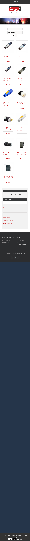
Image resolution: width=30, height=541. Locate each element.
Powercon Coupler (6, 153)
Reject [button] (14, 539)
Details (8, 61)
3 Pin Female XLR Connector (8, 55)
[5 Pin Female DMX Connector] (8, 70)
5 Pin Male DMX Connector (21, 79)
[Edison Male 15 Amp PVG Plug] (8, 119)
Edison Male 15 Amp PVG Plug (7, 128)
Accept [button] (10, 539)
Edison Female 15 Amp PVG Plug (21, 103)
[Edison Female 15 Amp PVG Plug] (22, 94)
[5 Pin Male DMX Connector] (22, 70)
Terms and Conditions (8, 220)
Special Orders (6, 217)
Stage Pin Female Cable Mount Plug (8, 176)
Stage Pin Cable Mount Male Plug (21, 153)
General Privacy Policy (8, 223)
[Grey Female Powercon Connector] (22, 119)
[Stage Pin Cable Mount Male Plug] (22, 144)
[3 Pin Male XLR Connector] (22, 47)
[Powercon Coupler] (8, 144)
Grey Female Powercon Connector (20, 129)
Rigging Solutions (7, 207)
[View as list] (16, 35)
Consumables (6, 214)
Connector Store (6, 211)
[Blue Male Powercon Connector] (8, 94)
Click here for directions (21, 244)
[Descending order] (21, 29)
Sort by (12, 28)
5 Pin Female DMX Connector (8, 79)
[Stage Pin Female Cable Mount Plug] (8, 168)
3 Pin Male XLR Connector (21, 55)
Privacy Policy (23, 253)
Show (11, 32)
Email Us (7, 242)
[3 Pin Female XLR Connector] (8, 47)
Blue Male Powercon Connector (6, 103)
